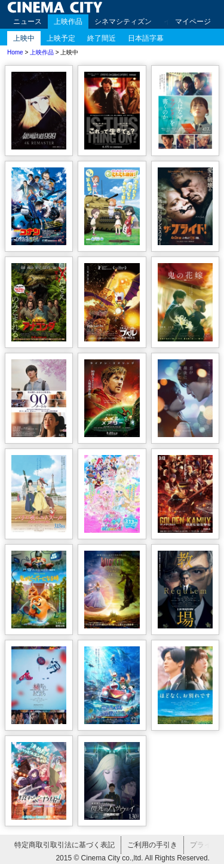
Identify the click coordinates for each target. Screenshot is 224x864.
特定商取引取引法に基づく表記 (64, 845)
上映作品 (68, 21)
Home (15, 52)
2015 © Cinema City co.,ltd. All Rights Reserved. (133, 858)
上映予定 (61, 38)
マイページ (193, 21)
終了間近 (101, 38)
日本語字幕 (146, 38)
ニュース (27, 21)
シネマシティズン (123, 21)
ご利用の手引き (152, 845)
